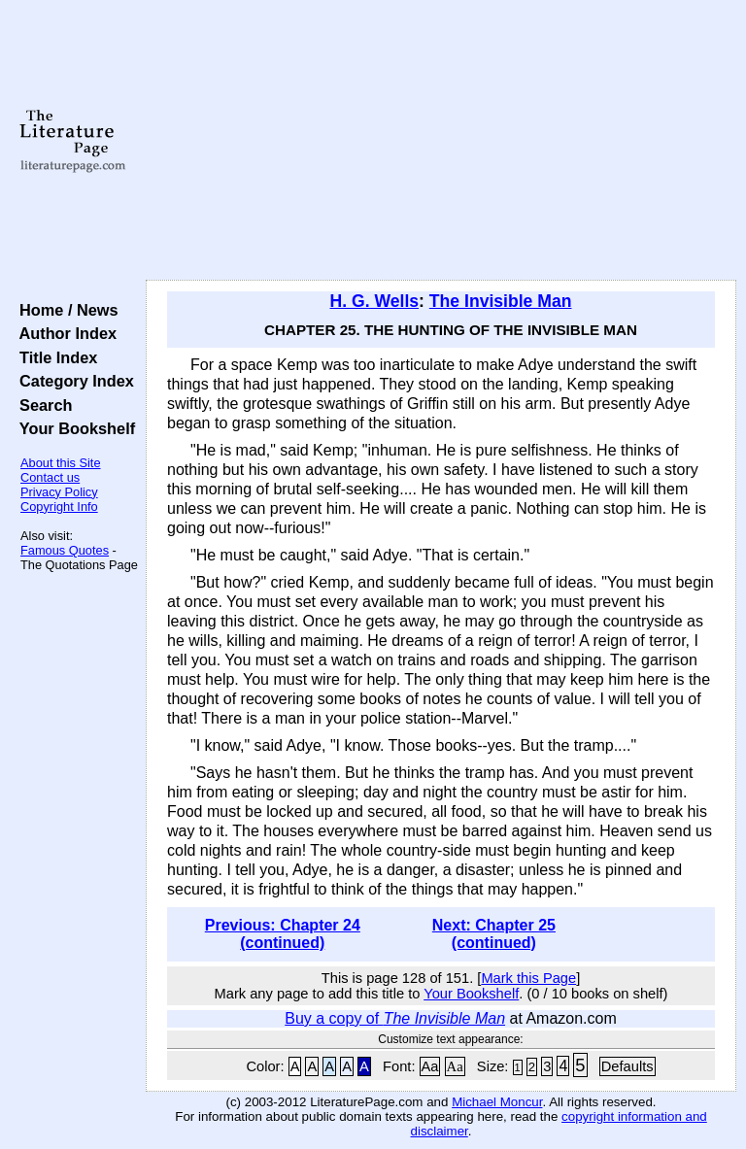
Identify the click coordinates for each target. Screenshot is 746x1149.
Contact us (50, 477)
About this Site (60, 463)
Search (41, 405)
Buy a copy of (395, 1018)
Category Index (72, 380)
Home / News (65, 310)
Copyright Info (59, 506)
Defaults (627, 1066)
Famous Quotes (64, 550)
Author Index (64, 333)
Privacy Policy (59, 492)
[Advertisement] (441, 141)
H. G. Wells (375, 301)
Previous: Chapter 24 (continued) (282, 934)
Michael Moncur (497, 1102)
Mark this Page (528, 978)
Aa (430, 1066)
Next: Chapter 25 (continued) (494, 934)
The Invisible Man (500, 301)
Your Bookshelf (73, 428)
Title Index (54, 357)
